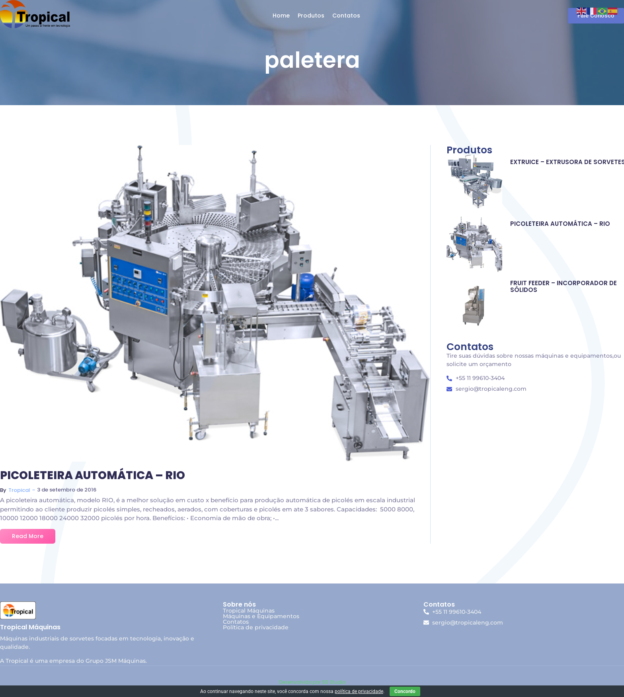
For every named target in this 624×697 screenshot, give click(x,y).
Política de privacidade (256, 627)
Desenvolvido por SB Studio (312, 682)
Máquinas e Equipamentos (261, 616)
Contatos (236, 621)
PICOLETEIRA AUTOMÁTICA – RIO (92, 476)
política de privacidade (359, 691)
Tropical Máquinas (249, 610)
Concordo (404, 691)
